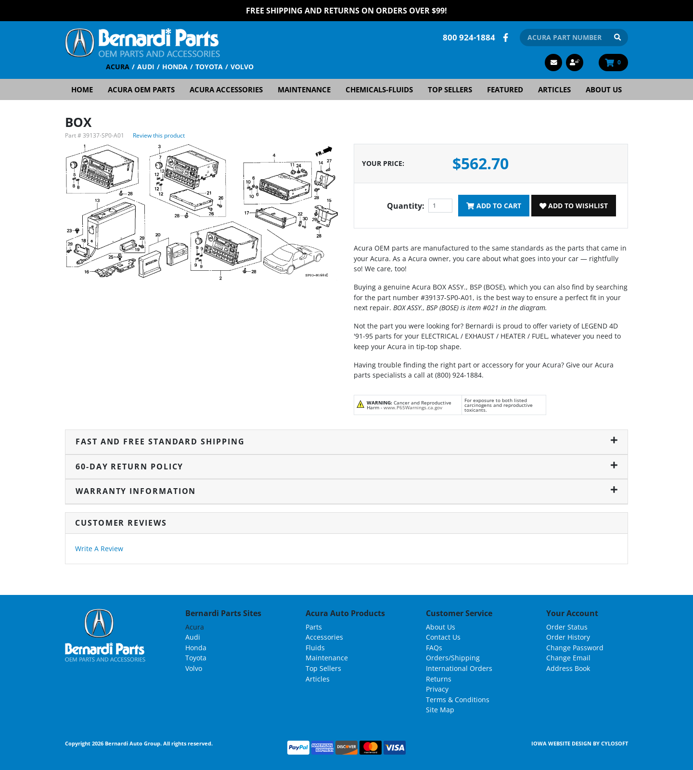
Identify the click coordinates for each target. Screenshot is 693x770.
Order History (568, 637)
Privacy (437, 689)
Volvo (242, 66)
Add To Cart (493, 205)
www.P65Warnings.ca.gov (413, 407)
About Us (604, 89)
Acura (117, 66)
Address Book (568, 668)
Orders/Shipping (453, 657)
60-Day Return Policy (346, 466)
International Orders (459, 668)
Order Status (567, 626)
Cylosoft (614, 743)
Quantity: (405, 206)
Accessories (324, 637)
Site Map (440, 709)
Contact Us (443, 637)
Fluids (315, 647)
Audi (145, 66)
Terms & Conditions (457, 699)
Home (82, 89)
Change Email (568, 657)
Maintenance (304, 89)
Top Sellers (450, 89)
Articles (554, 89)
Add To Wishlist (573, 205)
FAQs (434, 647)
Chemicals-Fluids (379, 89)
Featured (505, 89)
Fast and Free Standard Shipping (346, 441)
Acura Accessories (226, 89)
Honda (175, 66)
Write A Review (99, 548)
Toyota (209, 66)
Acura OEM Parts (141, 89)
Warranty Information (346, 491)
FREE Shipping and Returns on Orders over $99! (346, 10)
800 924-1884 (469, 37)
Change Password (574, 647)
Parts (314, 626)
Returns (438, 678)
